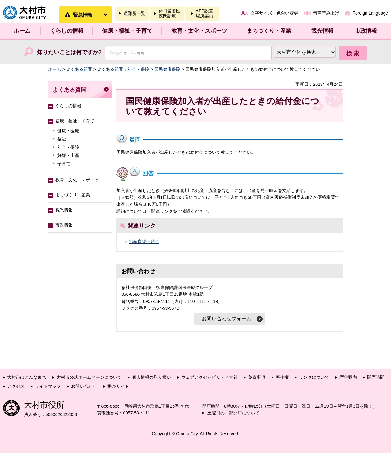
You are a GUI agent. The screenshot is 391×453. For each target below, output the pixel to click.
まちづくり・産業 (269, 31)
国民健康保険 (167, 69)
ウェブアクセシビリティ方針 (209, 377)
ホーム (22, 31)
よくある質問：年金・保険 (123, 69)
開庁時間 (375, 377)
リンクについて (314, 377)
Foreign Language (370, 13)
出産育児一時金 (144, 241)
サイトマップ (48, 386)
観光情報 (322, 31)
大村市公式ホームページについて (89, 377)
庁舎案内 (348, 377)
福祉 (61, 138)
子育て (63, 163)
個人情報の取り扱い (151, 377)
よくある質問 (79, 69)
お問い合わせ (84, 386)
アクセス (16, 386)
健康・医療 (68, 130)
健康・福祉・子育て (127, 31)
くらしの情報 (66, 31)
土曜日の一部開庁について (233, 412)
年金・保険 (68, 147)
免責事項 (256, 377)
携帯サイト (118, 386)
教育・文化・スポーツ (199, 31)
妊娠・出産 (68, 155)
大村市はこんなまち (26, 377)
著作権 (282, 377)
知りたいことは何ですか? (69, 52)
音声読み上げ (326, 13)
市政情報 (366, 31)
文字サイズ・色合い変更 (274, 13)
